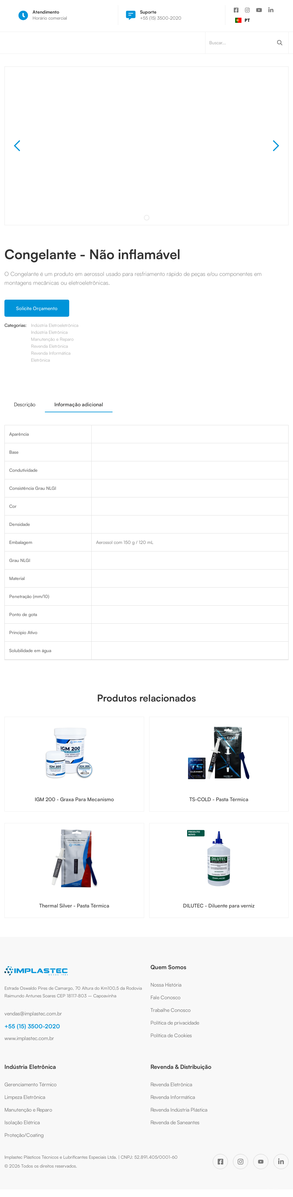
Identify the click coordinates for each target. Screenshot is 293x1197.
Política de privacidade (174, 1022)
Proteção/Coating (24, 1135)
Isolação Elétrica (22, 1122)
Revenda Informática (172, 1097)
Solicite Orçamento (37, 308)
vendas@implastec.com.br (33, 1013)
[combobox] (242, 20)
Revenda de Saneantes (174, 1122)
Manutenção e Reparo (28, 1110)
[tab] (24, 404)
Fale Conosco (165, 997)
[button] (17, 146)
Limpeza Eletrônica (24, 1097)
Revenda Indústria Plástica (178, 1110)
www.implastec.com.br (29, 1038)
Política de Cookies (171, 1035)
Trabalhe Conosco (170, 1010)
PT (242, 20)
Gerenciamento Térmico (30, 1084)
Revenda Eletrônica (171, 1084)
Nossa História (165, 985)
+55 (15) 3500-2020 (32, 1026)
